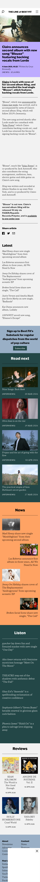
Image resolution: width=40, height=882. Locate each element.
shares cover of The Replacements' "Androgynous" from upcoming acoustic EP (18, 278)
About (5, 841)
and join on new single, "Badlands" (17, 298)
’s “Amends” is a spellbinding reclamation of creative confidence (17, 695)
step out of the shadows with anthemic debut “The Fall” (18, 679)
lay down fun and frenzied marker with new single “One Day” (19, 647)
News (6, 72)
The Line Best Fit (20, 12)
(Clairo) (15, 72)
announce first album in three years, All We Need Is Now (16, 265)
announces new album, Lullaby (15, 308)
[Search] (3, 11)
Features (25, 847)
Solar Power (8, 125)
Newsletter (7, 844)
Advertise (7, 847)
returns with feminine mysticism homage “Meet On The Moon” (19, 663)
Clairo (5, 81)
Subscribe (20, 348)
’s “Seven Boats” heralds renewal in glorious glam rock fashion (20, 711)
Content (25, 841)
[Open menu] (37, 12)
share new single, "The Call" (16, 289)
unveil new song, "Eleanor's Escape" (16, 317)
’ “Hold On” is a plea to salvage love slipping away (18, 727)
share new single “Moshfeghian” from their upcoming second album (16, 254)
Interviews (9, 394)
